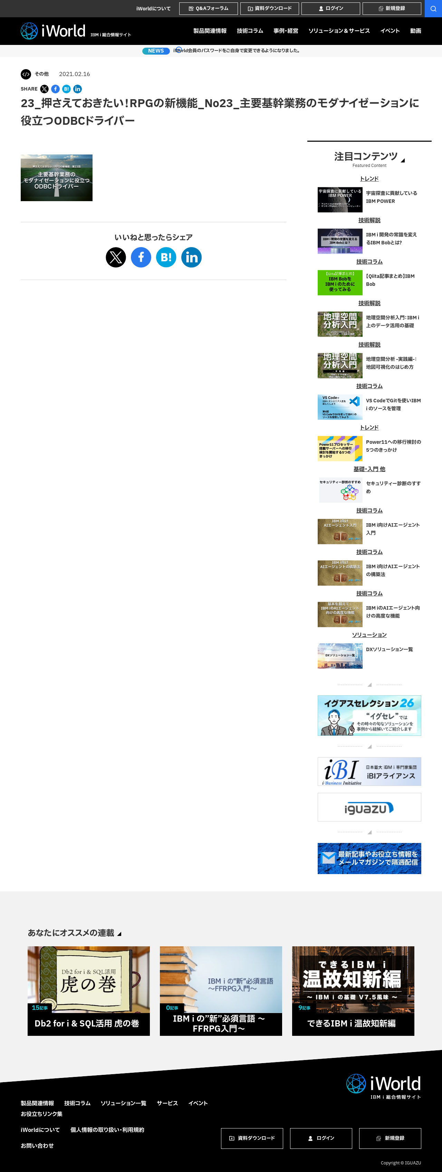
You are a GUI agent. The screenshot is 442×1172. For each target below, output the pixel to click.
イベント (390, 31)
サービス (167, 1103)
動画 (415, 31)
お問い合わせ (37, 1146)
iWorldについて (153, 8)
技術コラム (250, 31)
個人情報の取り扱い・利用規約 (107, 1130)
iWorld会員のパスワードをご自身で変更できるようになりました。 (232, 51)
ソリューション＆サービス (339, 31)
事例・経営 (285, 31)
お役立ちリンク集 (42, 1114)
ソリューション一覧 (123, 1103)
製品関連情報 (210, 31)
